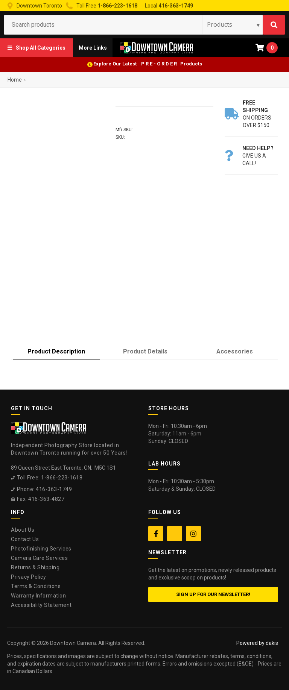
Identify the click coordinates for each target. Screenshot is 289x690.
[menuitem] (36, 47)
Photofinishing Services (41, 549)
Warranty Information (38, 596)
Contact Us (25, 539)
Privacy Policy (28, 577)
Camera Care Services (39, 558)
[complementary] (234, 648)
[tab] (56, 351)
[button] (36, 47)
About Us (22, 530)
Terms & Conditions (36, 586)
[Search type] (234, 24)
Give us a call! (258, 155)
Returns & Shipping (35, 567)
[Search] (274, 25)
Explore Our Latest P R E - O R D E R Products (147, 64)
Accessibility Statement (41, 605)
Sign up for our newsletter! (213, 594)
